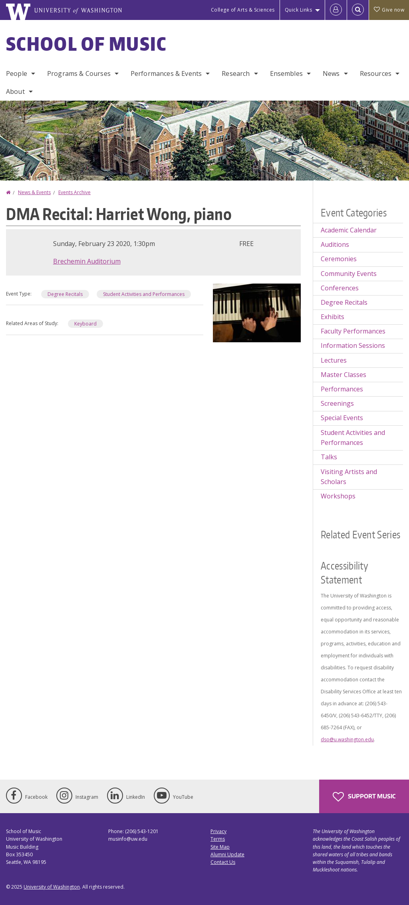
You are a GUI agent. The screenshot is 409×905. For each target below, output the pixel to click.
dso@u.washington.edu (347, 739)
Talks (329, 456)
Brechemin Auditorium (87, 261)
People (16, 73)
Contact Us (222, 862)
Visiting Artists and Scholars (349, 476)
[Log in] (336, 10)
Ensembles (286, 73)
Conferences (340, 288)
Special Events (342, 417)
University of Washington (52, 886)
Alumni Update (227, 854)
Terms (217, 839)
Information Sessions (353, 345)
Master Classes (343, 374)
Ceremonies (339, 258)
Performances (342, 389)
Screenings (337, 403)
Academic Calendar (349, 230)
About (15, 91)
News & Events (34, 192)
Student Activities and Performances (144, 294)
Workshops (338, 496)
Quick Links (298, 9)
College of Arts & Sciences (243, 9)
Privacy (218, 831)
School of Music (86, 43)
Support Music (364, 796)
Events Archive (74, 192)
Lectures (334, 360)
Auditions (335, 244)
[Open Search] (358, 10)
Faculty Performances (353, 331)
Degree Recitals (65, 294)
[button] (257, 312)
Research (236, 73)
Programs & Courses (79, 73)
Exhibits (332, 316)
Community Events (349, 273)
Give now (389, 9)
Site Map (220, 846)
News (331, 73)
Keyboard (85, 323)
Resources (375, 73)
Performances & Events (166, 73)
